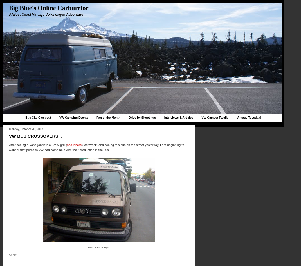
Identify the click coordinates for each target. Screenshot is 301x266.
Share (13, 255)
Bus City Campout (38, 117)
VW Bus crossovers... (35, 136)
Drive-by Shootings (142, 117)
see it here (74, 145)
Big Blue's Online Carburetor (49, 8)
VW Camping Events (73, 117)
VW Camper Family (214, 117)
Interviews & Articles (178, 117)
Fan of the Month (108, 117)
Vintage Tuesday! (249, 117)
